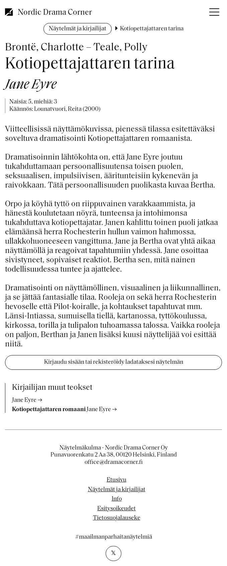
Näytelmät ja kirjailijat (77, 29)
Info (117, 499)
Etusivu (116, 480)
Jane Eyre (24, 400)
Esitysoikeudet (116, 509)
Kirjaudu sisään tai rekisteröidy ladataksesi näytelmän (113, 362)
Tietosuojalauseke (116, 518)
